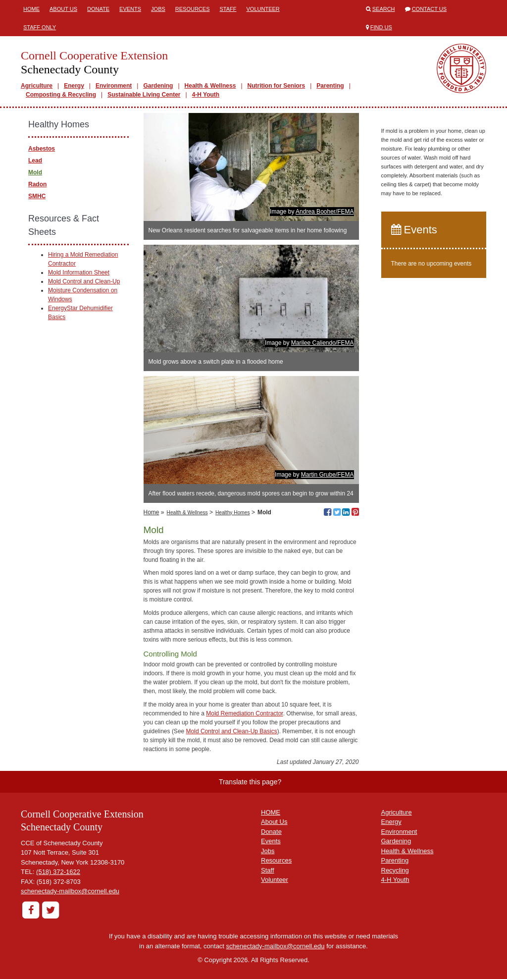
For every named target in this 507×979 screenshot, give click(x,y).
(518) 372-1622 (58, 871)
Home (31, 9)
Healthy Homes (232, 512)
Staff (228, 9)
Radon (37, 184)
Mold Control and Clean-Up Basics (231, 731)
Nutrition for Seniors (276, 85)
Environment (114, 85)
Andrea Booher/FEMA (325, 211)
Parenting (330, 85)
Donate (98, 9)
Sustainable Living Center (143, 94)
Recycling (395, 870)
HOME (270, 812)
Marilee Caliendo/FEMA (322, 342)
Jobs (158, 9)
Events (130, 9)
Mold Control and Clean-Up (84, 281)
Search (383, 9)
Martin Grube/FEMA (327, 474)
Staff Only (39, 27)
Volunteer (263, 9)
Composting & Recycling (61, 94)
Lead (35, 160)
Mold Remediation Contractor (244, 713)
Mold (35, 172)
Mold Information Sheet (78, 272)
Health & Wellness (210, 85)
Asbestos (41, 148)
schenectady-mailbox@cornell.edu (70, 891)
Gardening (158, 85)
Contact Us (429, 9)
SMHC (37, 196)
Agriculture (36, 85)
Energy (74, 85)
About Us (63, 9)
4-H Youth (206, 94)
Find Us (381, 27)
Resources (192, 9)
